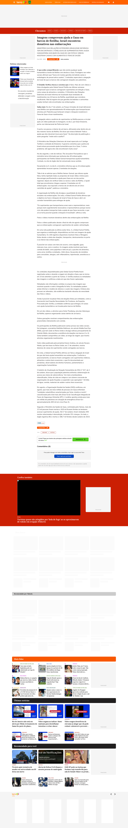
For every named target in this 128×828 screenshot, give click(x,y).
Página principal (21, 2)
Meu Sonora (23, 673)
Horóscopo (23, 685)
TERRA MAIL (57, 2)
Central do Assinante (98, 2)
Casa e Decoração (51, 685)
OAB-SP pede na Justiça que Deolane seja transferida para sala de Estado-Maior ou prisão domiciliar (76, 767)
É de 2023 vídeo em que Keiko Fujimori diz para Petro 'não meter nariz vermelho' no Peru (81, 735)
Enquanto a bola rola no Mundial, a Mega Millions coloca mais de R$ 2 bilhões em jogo (55, 780)
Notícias (52, 432)
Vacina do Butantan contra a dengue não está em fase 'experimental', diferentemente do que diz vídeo (55, 735)
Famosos (75, 662)
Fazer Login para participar (64, 456)
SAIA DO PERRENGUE (84, 2)
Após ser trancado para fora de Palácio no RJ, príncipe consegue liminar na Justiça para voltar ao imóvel (81, 780)
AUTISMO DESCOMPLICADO (69, 2)
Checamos (44, 432)
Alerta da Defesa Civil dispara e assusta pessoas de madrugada (50, 766)
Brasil (19, 517)
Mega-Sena (49, 662)
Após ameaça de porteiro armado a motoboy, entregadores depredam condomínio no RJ (29, 780)
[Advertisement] (103, 734)
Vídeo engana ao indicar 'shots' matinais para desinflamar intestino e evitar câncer (50, 722)
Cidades (14, 763)
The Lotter (51, 776)
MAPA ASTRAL (48, 2)
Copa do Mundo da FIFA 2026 (29, 2)
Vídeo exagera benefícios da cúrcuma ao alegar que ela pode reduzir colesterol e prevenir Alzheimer (77, 722)
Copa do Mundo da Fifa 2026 (27, 662)
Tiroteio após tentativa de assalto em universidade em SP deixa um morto (24, 767)
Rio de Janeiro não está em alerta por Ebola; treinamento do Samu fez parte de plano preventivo (24, 722)
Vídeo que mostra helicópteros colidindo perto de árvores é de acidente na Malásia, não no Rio (29, 735)
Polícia (66, 763)
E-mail (108, 2)
